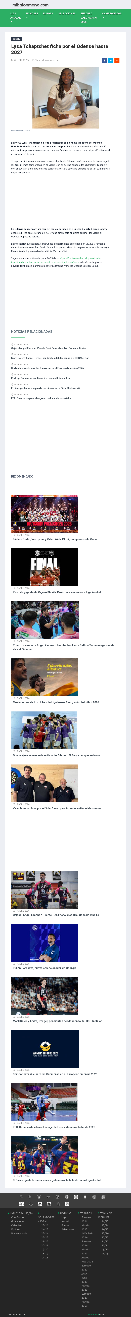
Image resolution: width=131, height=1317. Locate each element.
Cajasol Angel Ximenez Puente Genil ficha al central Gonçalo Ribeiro (48, 348)
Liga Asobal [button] (15, 15)
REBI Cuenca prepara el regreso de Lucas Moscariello (41, 398)
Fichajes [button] (32, 13)
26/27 (105, 1221)
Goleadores (17, 1221)
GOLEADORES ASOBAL (46, 1217)
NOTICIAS (64, 1213)
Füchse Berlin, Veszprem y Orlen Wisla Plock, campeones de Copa (55, 539)
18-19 (44, 1253)
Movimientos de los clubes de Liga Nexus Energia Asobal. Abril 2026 (56, 702)
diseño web (93, 1314)
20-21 (44, 1245)
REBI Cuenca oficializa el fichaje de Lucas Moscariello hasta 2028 (54, 1127)
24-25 (44, 1229)
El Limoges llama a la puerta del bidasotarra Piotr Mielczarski (45, 388)
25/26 (105, 1225)
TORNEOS (85, 1213)
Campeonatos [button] (112, 13)
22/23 (105, 1237)
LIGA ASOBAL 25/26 (20, 1213)
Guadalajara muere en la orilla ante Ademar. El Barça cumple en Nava (56, 755)
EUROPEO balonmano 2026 (90, 17)
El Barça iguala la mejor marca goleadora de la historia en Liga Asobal (57, 1180)
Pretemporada (19, 1233)
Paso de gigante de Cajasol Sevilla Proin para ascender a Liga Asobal (57, 592)
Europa (49, 13)
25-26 (44, 1225)
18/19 (105, 1253)
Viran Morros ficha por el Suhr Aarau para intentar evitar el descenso (57, 808)
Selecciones (68, 13)
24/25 (105, 1229)
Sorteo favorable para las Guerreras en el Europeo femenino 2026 (47, 368)
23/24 (105, 1233)
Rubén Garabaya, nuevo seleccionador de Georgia (44, 968)
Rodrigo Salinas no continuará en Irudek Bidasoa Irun (40, 378)
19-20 (44, 1249)
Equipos (15, 1229)
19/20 (105, 1249)
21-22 (44, 1241)
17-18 (44, 1257)
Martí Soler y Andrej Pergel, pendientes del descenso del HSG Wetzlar (50, 358)
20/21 (105, 1245)
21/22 (105, 1241)
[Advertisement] (60, 200)
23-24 (44, 1233)
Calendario (17, 1225)
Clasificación (18, 1217)
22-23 (44, 1237)
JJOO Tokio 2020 (84, 1277)
